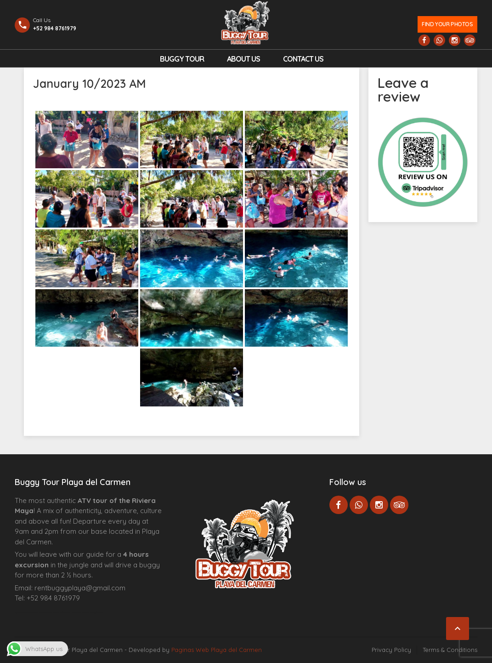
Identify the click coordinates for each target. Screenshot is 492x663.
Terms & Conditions (450, 649)
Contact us (303, 58)
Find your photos (447, 24)
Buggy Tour (182, 58)
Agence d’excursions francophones (33, 612)
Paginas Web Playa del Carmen (216, 649)
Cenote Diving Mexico (92, 612)
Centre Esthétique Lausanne (66, 612)
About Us (243, 58)
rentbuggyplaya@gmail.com (79, 587)
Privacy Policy (391, 649)
